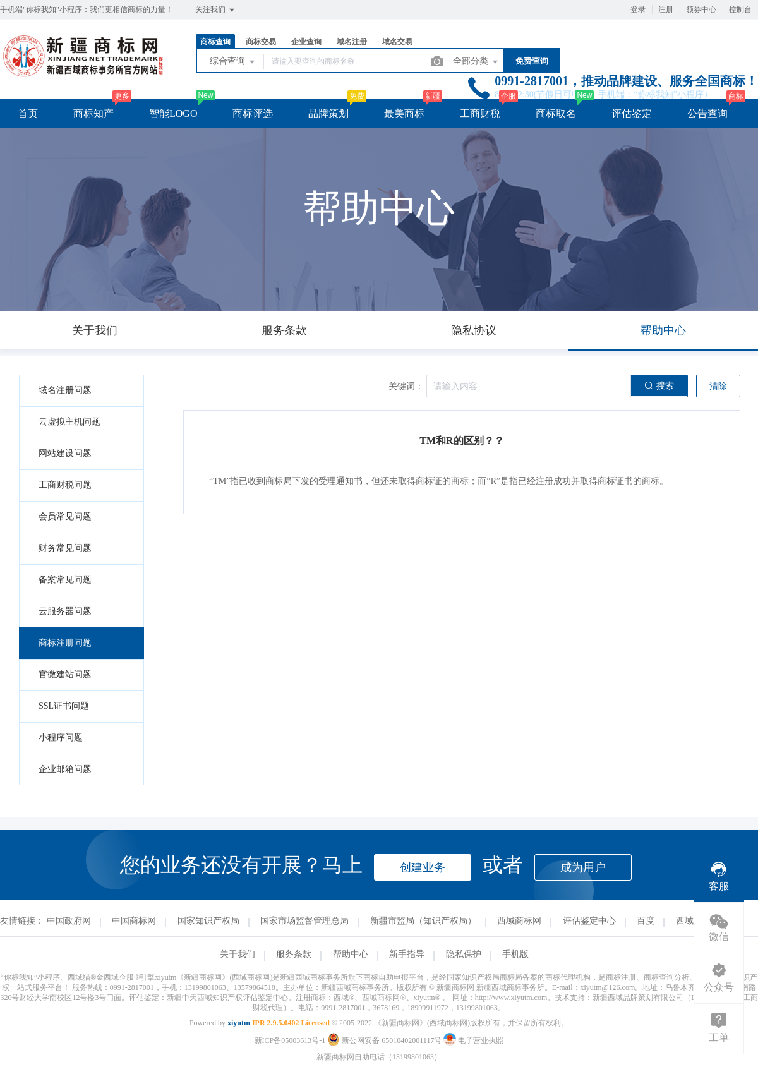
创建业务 (422, 867)
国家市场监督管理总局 (304, 920)
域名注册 (352, 41)
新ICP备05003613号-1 (290, 1040)
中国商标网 (134, 920)
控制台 (740, 9)
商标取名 (556, 113)
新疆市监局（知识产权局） (423, 920)
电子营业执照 (473, 1040)
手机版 (515, 954)
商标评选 (252, 113)
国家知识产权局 (208, 920)
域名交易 (397, 41)
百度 (645, 920)
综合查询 (233, 61)
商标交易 (261, 41)
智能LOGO (173, 113)
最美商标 (404, 113)
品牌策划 (328, 113)
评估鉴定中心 (589, 920)
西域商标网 (519, 920)
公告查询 (707, 113)
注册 (665, 9)
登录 (638, 9)
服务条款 (293, 954)
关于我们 (237, 954)
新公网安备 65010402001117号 (385, 1040)
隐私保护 (463, 954)
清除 (718, 386)
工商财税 (480, 113)
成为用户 (583, 867)
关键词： (406, 386)
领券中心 (701, 9)
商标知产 (93, 113)
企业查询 (306, 41)
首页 (28, 113)
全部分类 (476, 61)
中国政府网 (69, 920)
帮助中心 (350, 954)
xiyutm (238, 1022)
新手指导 (406, 954)
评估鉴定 (631, 113)
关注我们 (215, 10)
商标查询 (215, 41)
